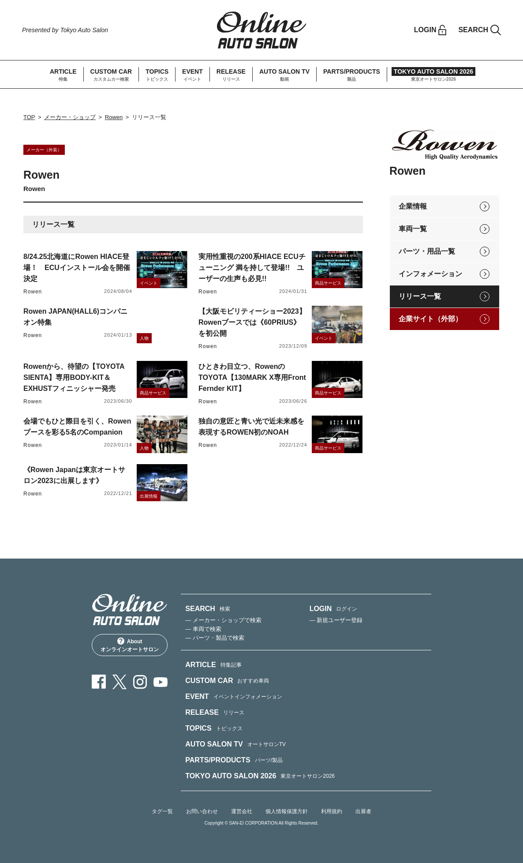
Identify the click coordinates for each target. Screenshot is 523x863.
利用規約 (331, 811)
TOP (29, 117)
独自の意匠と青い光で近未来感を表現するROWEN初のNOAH (251, 426)
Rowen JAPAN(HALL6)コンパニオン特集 (75, 317)
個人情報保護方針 (286, 811)
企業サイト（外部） (430, 319)
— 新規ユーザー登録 (336, 620)
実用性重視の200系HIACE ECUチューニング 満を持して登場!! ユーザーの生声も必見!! (252, 267)
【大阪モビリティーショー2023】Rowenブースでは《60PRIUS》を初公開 (252, 322)
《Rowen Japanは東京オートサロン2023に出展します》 (74, 475)
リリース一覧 (420, 296)
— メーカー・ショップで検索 (223, 620)
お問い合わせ (202, 811)
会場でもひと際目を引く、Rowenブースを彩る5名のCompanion (77, 426)
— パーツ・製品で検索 (214, 638)
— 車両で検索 (203, 629)
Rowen (114, 117)
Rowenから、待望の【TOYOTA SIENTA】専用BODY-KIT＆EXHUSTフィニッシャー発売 (73, 377)
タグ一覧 (162, 811)
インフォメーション (430, 274)
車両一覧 (413, 229)
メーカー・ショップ (70, 117)
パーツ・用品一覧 (427, 251)
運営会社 (241, 811)
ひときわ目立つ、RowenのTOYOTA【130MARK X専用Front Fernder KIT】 (252, 377)
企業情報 (413, 206)
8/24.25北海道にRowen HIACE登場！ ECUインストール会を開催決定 (76, 267)
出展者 (363, 811)
